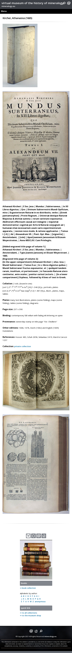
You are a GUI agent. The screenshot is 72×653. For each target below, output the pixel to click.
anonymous (40, 601)
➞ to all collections (28, 613)
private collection (22, 346)
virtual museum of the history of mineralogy (32, 3)
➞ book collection (28, 588)
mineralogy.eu (8, 6)
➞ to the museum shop (30, 615)
